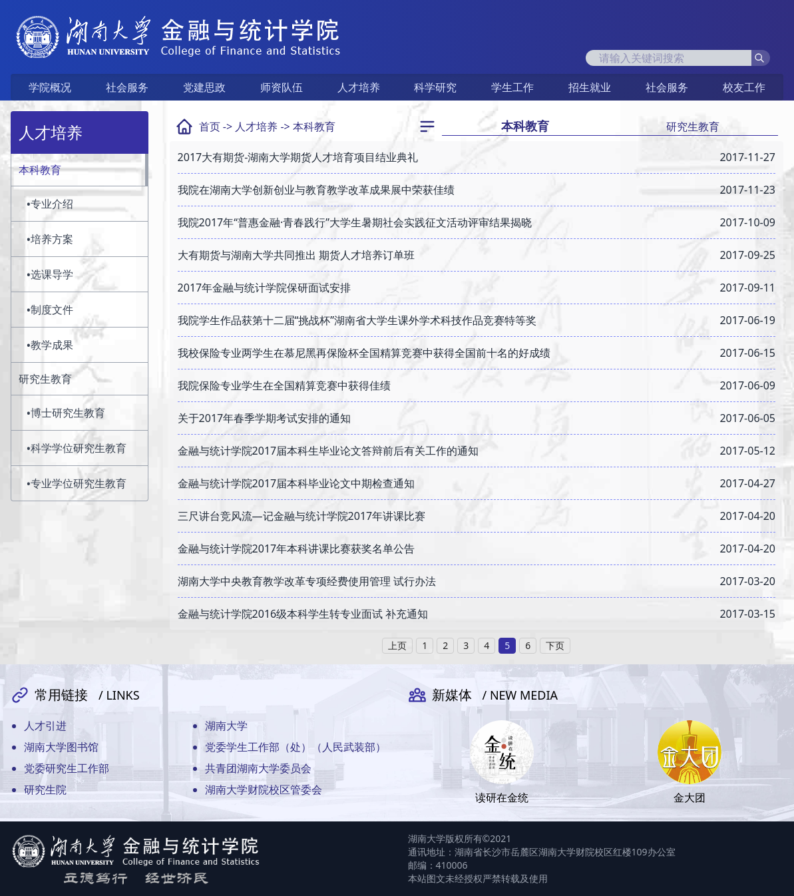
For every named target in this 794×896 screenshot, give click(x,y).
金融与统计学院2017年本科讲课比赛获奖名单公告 (296, 548)
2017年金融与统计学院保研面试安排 (264, 287)
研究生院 (45, 789)
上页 (397, 645)
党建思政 (204, 87)
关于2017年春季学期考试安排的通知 (264, 418)
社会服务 (127, 87)
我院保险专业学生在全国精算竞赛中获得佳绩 (284, 385)
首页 (209, 126)
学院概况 (50, 87)
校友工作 (744, 87)
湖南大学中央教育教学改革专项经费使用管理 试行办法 (307, 581)
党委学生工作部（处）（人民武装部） (295, 747)
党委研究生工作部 (66, 768)
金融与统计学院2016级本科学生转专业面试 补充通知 (303, 613)
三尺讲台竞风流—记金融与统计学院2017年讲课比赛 (302, 516)
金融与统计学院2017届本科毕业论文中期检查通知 (296, 483)
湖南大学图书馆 (61, 747)
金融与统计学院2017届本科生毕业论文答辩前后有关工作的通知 (328, 450)
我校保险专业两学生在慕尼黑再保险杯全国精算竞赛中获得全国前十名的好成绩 (364, 352)
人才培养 (358, 87)
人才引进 (45, 725)
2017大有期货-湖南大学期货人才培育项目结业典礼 (298, 157)
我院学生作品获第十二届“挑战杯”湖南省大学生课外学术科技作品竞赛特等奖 (357, 320)
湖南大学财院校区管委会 (263, 789)
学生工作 (512, 87)
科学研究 (435, 87)
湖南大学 (226, 725)
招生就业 (589, 87)
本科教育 (314, 126)
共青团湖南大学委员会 (258, 768)
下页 (555, 645)
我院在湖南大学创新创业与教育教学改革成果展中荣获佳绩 (316, 189)
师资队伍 (281, 87)
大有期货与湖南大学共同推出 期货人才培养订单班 (296, 255)
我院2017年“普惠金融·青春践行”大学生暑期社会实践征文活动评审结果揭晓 (355, 222)
